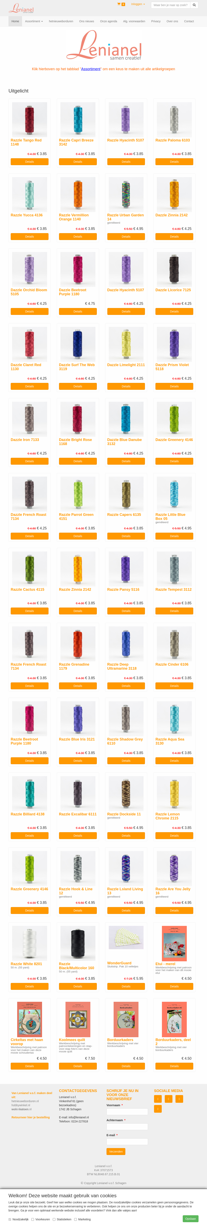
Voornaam (113, 1105)
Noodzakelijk (18, 1219)
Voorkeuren (40, 1219)
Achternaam (115, 1120)
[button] (138, 4)
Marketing (82, 1219)
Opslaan (190, 1218)
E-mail (111, 1135)
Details (29, 161)
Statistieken (62, 1219)
